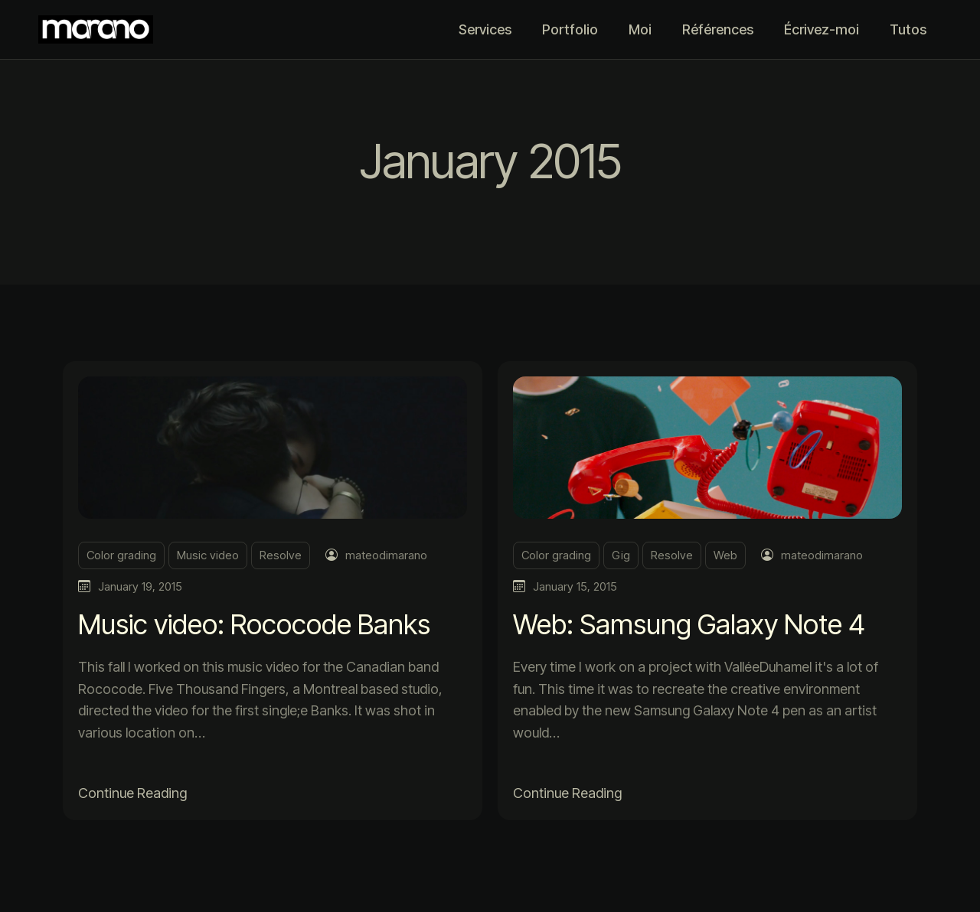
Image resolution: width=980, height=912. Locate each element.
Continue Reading (132, 793)
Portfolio (570, 29)
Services (485, 29)
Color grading (121, 555)
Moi (640, 29)
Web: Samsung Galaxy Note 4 (689, 624)
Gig (621, 555)
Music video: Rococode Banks (254, 624)
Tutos (908, 29)
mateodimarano (386, 555)
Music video (208, 555)
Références (717, 29)
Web (725, 555)
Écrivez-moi (821, 29)
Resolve (281, 555)
